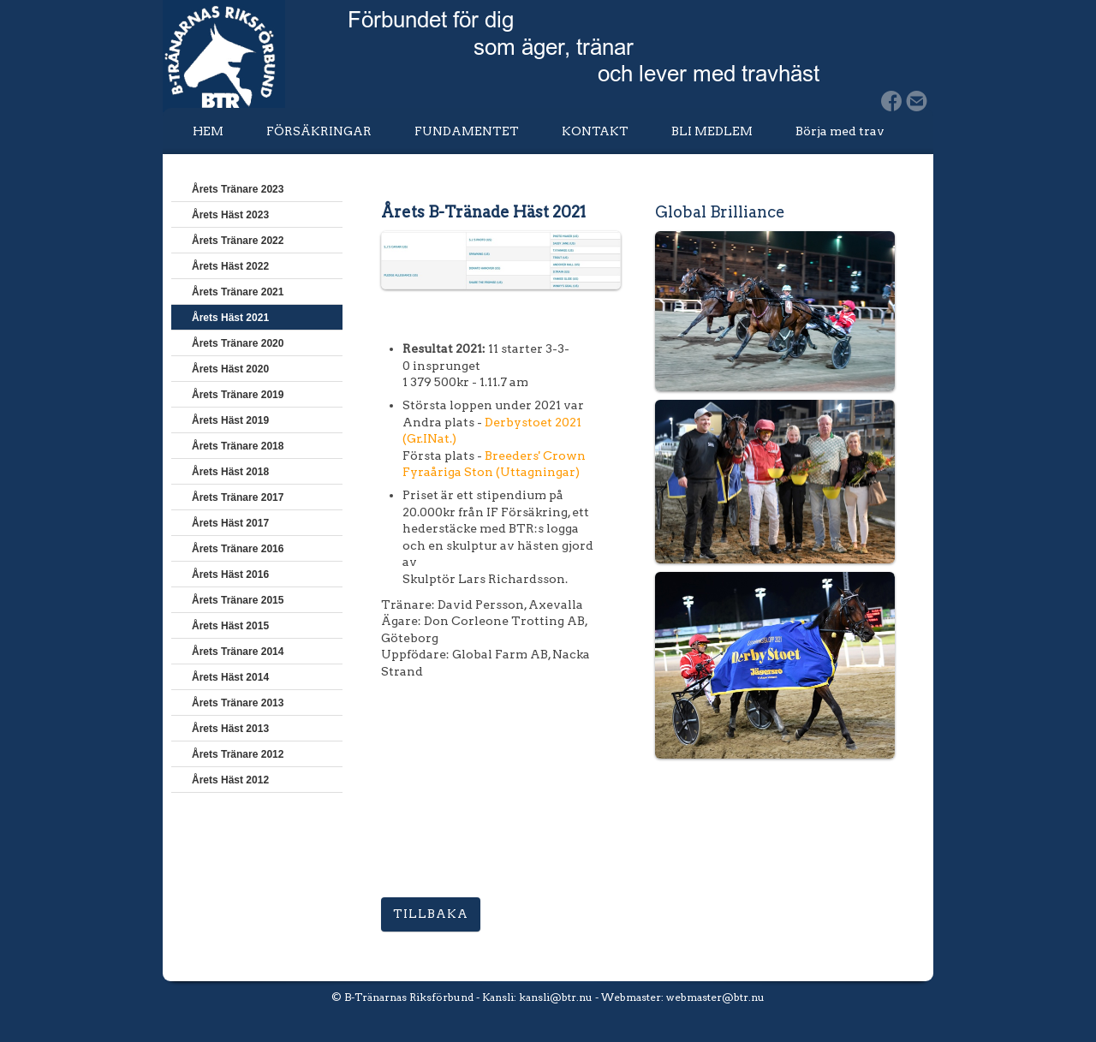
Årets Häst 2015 (230, 626)
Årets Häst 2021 (230, 318)
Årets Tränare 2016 (237, 549)
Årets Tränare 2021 (237, 292)
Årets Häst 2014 (230, 677)
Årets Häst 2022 (230, 266)
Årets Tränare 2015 (237, 600)
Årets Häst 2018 (230, 472)
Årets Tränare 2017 (237, 497)
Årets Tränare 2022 (237, 241)
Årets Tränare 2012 (237, 754)
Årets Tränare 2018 (237, 446)
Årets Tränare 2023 (237, 189)
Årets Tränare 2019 (237, 395)
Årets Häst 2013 (230, 729)
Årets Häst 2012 (230, 780)
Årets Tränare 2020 (237, 343)
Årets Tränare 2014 (237, 652)
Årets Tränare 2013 (237, 703)
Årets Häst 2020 (230, 369)
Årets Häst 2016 (230, 575)
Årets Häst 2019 (230, 420)
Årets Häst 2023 (230, 215)
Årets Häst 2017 (230, 523)
